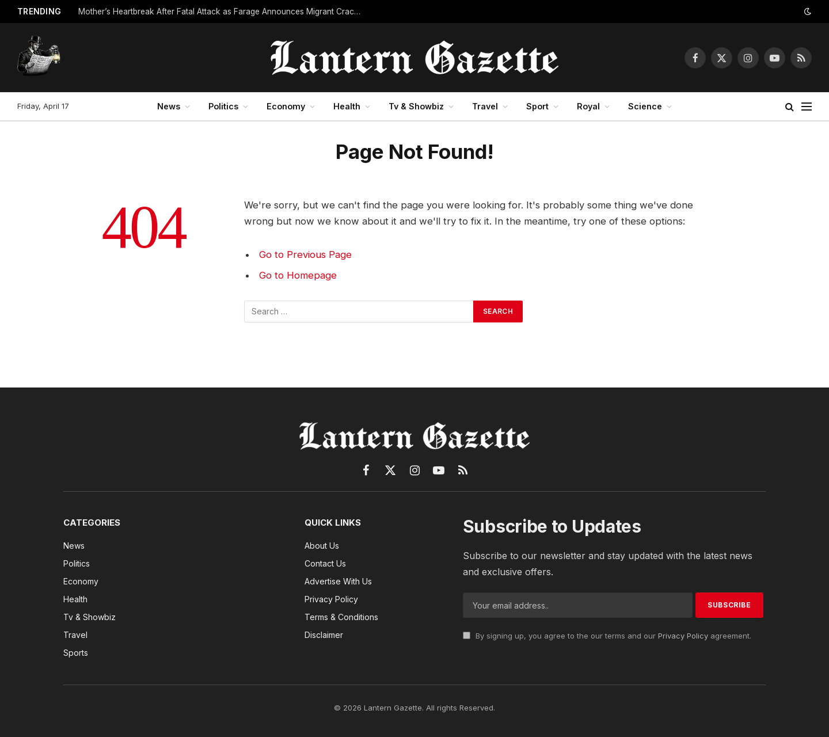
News (168, 106)
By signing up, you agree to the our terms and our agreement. (607, 635)
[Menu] (806, 107)
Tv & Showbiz (416, 106)
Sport (537, 106)
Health (346, 106)
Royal (588, 106)
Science (645, 106)
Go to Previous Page (305, 254)
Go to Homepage (298, 275)
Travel (485, 106)
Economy (286, 106)
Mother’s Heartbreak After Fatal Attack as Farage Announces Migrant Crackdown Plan (222, 11)
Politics (223, 106)
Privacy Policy (683, 635)
